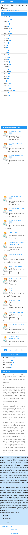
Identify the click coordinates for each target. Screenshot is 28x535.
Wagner (6, 85)
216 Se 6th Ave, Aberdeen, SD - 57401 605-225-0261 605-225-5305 (14, 212)
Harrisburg (6, 35)
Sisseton (6, 73)
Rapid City (7, 64)
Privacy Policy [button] (14, 533)
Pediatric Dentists (8, 362)
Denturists (6, 515)
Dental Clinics (7, 518)
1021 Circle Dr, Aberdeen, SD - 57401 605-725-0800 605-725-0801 (14, 304)
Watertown (7, 88)
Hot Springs (7, 40)
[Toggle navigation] (25, 1)
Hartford (6, 38)
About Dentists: (6, 371)
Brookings (7, 24)
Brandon (6, 21)
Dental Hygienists (8, 522)
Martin (6, 52)
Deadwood (7, 31)
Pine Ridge (6, 62)
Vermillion (7, 83)
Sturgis (6, 78)
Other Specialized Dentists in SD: (10, 354)
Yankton (6, 95)
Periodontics (7, 367)
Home (3, 10)
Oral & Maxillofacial (9, 357)
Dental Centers (7, 520)
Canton (6, 26)
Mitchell (6, 57)
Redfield (6, 66)
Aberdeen (6, 16)
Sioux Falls (7, 71)
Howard (6, 43)
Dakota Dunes (7, 28)
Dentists (9, 10)
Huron (5, 45)
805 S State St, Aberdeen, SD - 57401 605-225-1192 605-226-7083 (13, 258)
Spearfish (6, 76)
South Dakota (15, 10)
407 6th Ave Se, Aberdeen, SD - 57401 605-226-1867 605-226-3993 (14, 270)
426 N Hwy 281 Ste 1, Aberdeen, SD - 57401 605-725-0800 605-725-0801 (13, 135)
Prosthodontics (8, 360)
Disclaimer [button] (14, 529)
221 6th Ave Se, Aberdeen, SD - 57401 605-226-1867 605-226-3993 (14, 147)
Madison (6, 50)
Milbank (6, 54)
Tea (5, 81)
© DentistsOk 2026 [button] (7, 526)
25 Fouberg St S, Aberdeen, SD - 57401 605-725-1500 (14, 224)
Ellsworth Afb (7, 33)
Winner (6, 92)
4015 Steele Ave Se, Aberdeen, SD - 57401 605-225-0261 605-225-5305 (13, 200)
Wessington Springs (9, 90)
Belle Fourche (7, 19)
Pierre (6, 59)
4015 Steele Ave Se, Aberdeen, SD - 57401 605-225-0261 (13, 340)
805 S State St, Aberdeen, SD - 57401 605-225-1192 (13, 159)
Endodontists (7, 364)
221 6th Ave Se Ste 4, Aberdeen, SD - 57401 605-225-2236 (14, 281)
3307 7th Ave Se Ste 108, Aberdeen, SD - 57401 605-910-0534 (13, 246)
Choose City (5, 13)
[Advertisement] (14, 111)
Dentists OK (7, 2)
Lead (5, 47)
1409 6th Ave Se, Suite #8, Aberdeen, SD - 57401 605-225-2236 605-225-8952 (13, 316)
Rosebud (6, 69)
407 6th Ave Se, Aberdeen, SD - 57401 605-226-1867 (14, 235)
